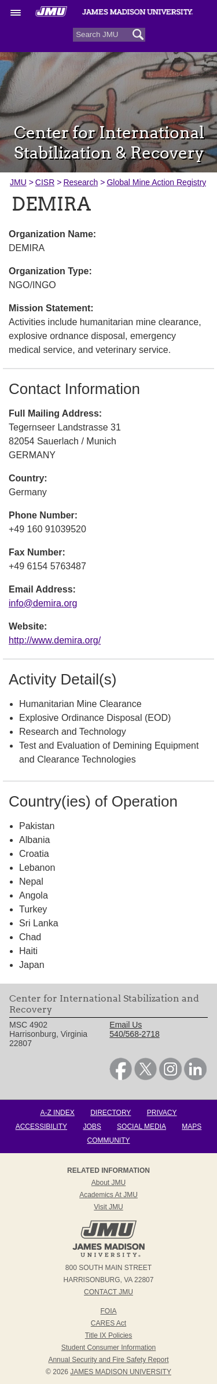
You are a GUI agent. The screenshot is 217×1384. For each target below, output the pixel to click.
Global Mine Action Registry (156, 182)
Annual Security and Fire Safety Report (108, 1360)
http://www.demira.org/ (55, 640)
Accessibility (41, 1126)
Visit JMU (108, 1207)
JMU (18, 182)
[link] (120, 1077)
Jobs (92, 1126)
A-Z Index (57, 1113)
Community (108, 1140)
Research (80, 182)
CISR (44, 182)
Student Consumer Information (108, 1347)
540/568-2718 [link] (134, 1034)
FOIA (108, 1311)
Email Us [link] (125, 1024)
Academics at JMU (108, 1195)
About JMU (108, 1183)
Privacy (162, 1113)
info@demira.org (43, 603)
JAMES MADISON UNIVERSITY (120, 1372)
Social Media (141, 1126)
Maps (191, 1126)
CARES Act (108, 1323)
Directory (110, 1113)
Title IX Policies (109, 1335)
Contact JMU (108, 1292)
